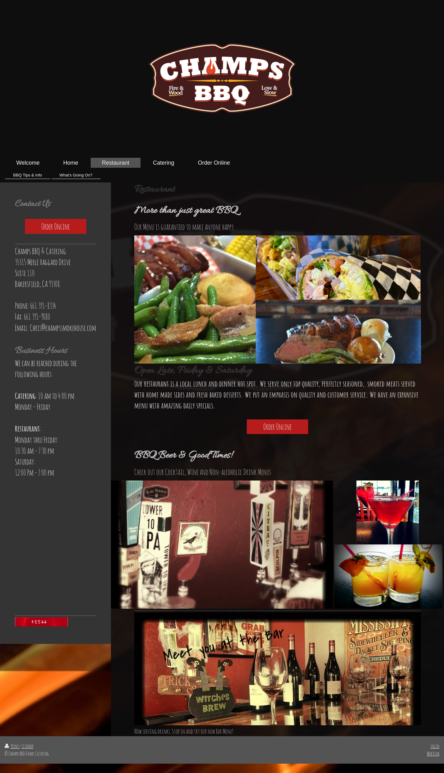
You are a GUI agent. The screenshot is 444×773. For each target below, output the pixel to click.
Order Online (277, 427)
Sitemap (27, 746)
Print (12, 746)
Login (435, 746)
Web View (433, 753)
